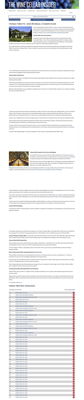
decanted (64, 259)
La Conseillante (70, 127)
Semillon (16, 196)
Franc (55, 157)
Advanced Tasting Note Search (68, 19)
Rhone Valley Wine (21, 10)
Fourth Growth (60, 27)
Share (70, 12)
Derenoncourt (67, 82)
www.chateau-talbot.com (15, 282)
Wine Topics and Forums (41, 10)
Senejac (73, 70)
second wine (48, 247)
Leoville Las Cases (39, 169)
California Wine (31, 10)
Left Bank (51, 78)
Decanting (36, 252)
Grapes (47, 152)
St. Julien (54, 27)
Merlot (34, 157)
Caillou (23, 196)
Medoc (48, 120)
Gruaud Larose (47, 70)
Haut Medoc (15, 72)
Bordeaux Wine (12, 10)
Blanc (10, 196)
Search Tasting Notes (54, 10)
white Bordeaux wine (53, 195)
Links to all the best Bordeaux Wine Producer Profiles (56, 32)
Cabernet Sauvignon (69, 155)
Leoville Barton (47, 169)
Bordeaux (35, 32)
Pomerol (12, 128)
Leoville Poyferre (58, 169)
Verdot (43, 157)
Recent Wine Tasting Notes (14, 19)
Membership (63, 10)
